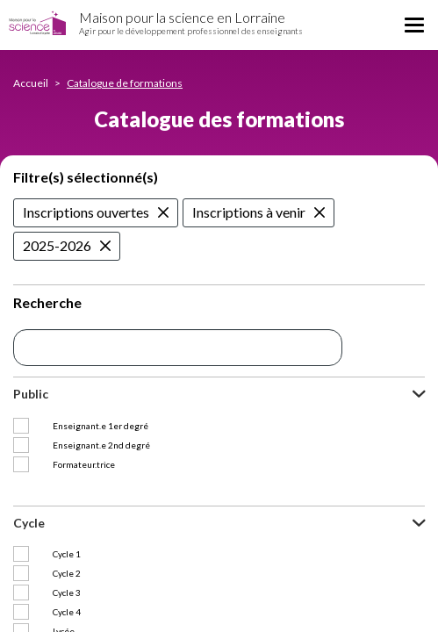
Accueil (30, 83)
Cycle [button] (29, 503)
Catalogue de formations (125, 83)
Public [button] (30, 393)
